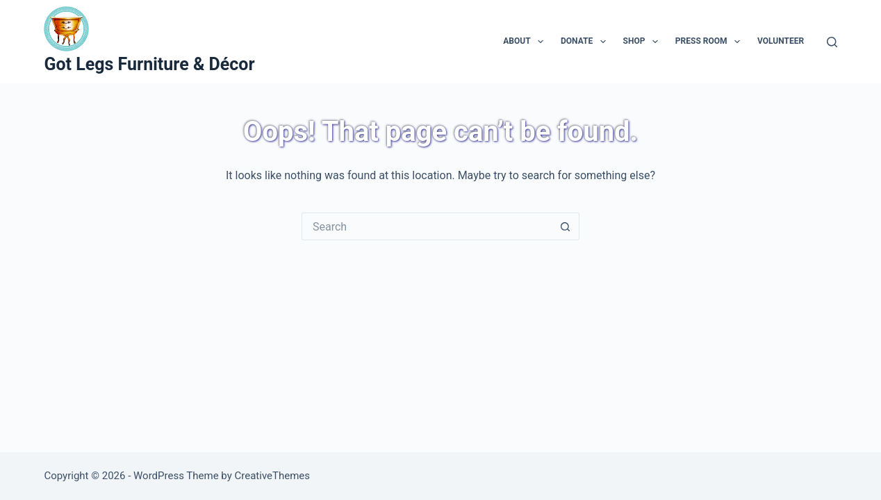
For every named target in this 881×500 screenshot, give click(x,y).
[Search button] (565, 226)
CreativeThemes (273, 475)
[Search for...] (427, 226)
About (526, 41)
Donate (586, 41)
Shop (643, 41)
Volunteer (780, 41)
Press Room (710, 41)
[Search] (832, 42)
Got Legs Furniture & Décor (149, 64)
